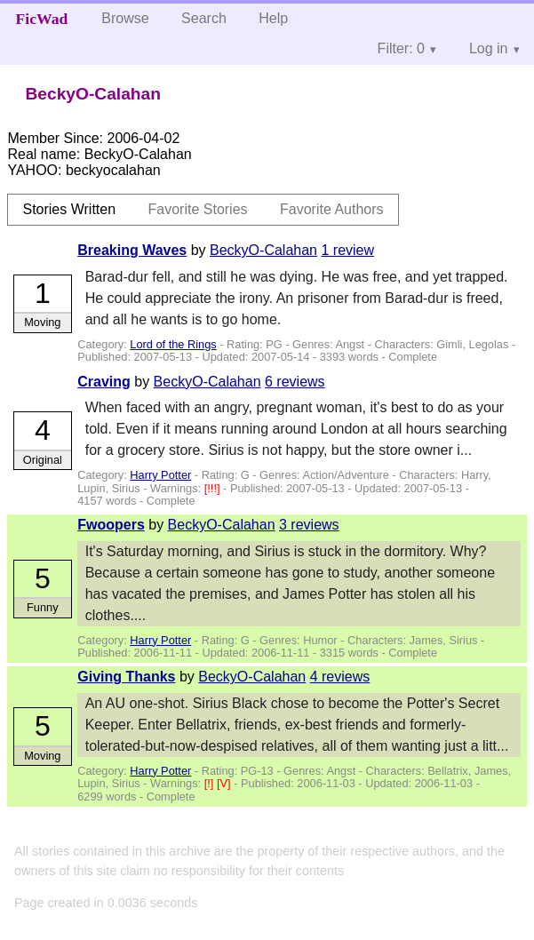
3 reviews (309, 524)
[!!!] (213, 488)
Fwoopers (111, 524)
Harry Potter (160, 475)
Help (273, 18)
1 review (347, 250)
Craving (104, 381)
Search (204, 18)
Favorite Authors (332, 209)
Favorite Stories (198, 209)
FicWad (42, 19)
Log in (488, 48)
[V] (225, 783)
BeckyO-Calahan (263, 250)
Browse (124, 18)
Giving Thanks (126, 676)
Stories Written (69, 209)
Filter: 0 (401, 48)
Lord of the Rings (173, 344)
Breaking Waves (132, 250)
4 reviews (340, 676)
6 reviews (295, 381)
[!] (210, 783)
